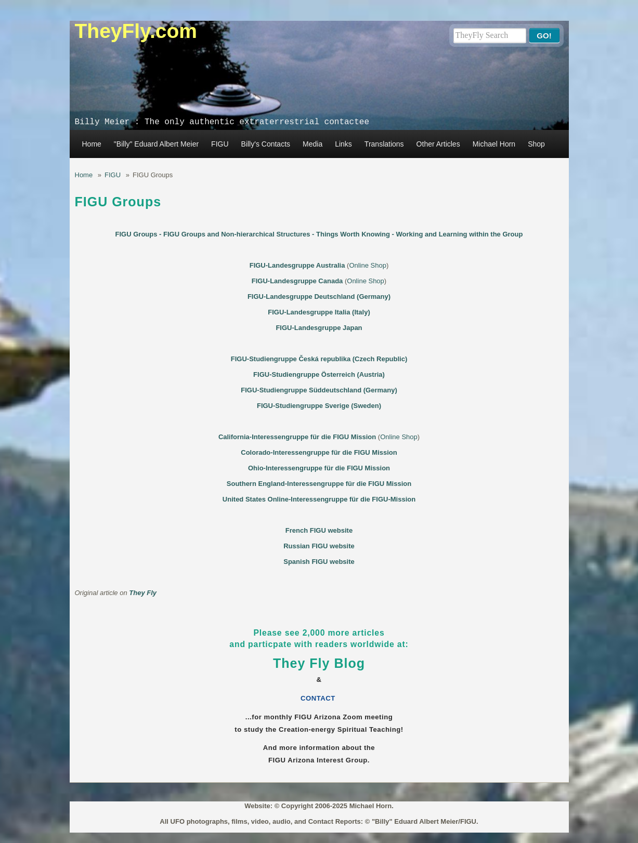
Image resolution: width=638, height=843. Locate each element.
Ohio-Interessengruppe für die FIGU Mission (319, 468)
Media (312, 144)
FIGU (219, 144)
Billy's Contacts (265, 144)
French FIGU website (319, 530)
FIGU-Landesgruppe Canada (297, 281)
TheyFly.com (136, 31)
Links (343, 144)
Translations (384, 144)
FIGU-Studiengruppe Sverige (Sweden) (319, 406)
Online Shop (367, 265)
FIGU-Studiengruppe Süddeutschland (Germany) (319, 390)
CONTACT (319, 698)
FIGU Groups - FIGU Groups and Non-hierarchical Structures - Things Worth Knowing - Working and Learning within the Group (319, 234)
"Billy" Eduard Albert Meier (156, 144)
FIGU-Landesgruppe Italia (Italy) (319, 312)
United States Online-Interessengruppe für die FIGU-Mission (319, 499)
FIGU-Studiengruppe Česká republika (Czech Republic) (319, 359)
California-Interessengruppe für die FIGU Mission (297, 437)
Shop (536, 144)
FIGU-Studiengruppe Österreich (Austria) (319, 374)
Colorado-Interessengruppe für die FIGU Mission (319, 452)
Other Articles (438, 144)
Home (91, 144)
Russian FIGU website (319, 546)
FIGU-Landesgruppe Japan (319, 328)
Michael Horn (494, 144)
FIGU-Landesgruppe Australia (297, 265)
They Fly (143, 593)
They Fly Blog (319, 663)
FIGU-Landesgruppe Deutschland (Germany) (319, 296)
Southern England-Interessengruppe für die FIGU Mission (319, 484)
